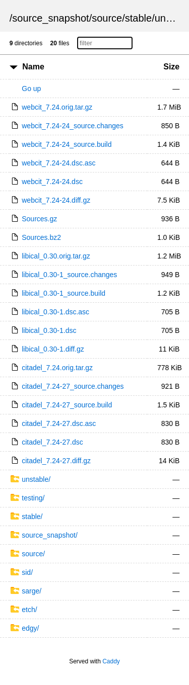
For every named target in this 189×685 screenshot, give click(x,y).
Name (33, 66)
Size (171, 66)
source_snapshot (50, 18)
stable (138, 18)
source (107, 18)
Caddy (111, 661)
